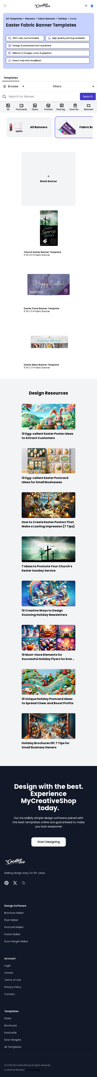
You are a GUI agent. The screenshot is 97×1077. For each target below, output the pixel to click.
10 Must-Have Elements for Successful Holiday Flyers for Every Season (48, 659)
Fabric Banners (47, 18)
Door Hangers (12, 1040)
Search (88, 96)
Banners (30, 18)
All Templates (14, 18)
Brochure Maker (14, 913)
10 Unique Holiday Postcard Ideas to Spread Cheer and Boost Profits (47, 701)
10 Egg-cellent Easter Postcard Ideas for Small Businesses (45, 480)
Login (7, 965)
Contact (9, 994)
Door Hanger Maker (16, 941)
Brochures (10, 1025)
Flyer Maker (11, 920)
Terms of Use (12, 980)
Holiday (62, 18)
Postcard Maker (14, 927)
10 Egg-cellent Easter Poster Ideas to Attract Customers (47, 436)
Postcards (10, 1032)
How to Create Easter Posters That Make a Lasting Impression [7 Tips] (48, 524)
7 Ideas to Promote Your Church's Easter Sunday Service (47, 568)
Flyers (7, 1018)
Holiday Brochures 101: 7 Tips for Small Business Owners (45, 745)
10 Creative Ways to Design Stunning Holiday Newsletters (44, 612)
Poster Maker (12, 934)
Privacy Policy (12, 987)
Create (8, 973)
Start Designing (48, 842)
